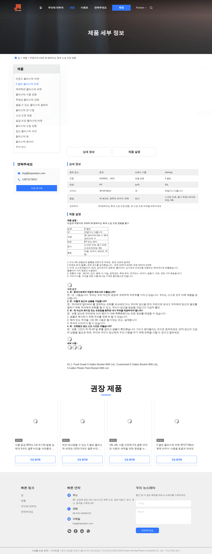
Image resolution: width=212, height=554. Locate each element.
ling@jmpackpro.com (33, 173)
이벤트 (84, 7)
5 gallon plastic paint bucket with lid (87, 368)
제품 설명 (134, 151)
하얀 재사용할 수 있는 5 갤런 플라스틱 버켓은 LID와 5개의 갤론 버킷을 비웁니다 (82, 447)
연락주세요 (100, 7)
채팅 (121, 7)
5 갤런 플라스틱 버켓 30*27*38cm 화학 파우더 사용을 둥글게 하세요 (175, 447)
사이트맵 (54, 550)
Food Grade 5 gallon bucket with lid (93, 364)
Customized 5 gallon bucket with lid (136, 364)
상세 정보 (89, 151)
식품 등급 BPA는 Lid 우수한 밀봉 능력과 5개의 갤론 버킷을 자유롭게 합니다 (34, 447)
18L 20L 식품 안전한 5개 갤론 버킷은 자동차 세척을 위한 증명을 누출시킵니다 (128, 447)
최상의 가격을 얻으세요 (150, 113)
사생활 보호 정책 (40, 550)
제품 (72, 7)
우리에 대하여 (55, 7)
